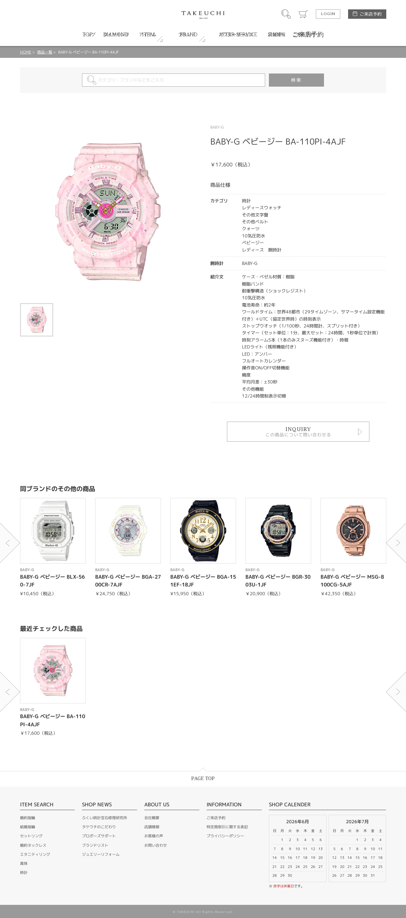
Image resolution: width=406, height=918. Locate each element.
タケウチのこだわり (99, 826)
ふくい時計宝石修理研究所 (104, 817)
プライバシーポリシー (225, 836)
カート (303, 14)
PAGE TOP (203, 778)
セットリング (31, 836)
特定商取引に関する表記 (227, 826)
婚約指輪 (27, 817)
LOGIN (328, 14)
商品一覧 (44, 52)
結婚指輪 (27, 826)
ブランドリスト (95, 845)
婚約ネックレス (33, 845)
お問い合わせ (155, 845)
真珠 (24, 863)
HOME (25, 52)
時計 (24, 872)
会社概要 (151, 817)
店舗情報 (151, 826)
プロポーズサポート (99, 836)
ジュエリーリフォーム (101, 854)
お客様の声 (153, 836)
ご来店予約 (371, 14)
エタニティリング (35, 854)
